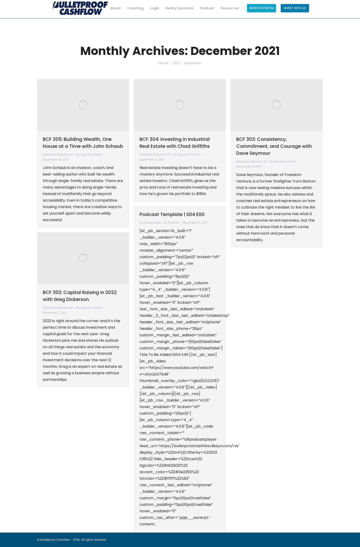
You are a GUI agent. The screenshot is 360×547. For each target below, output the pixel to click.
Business (49, 154)
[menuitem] (113, 9)
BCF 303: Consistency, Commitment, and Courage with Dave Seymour (274, 146)
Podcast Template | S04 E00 (172, 214)
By (90, 154)
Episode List (65, 154)
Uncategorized (150, 223)
